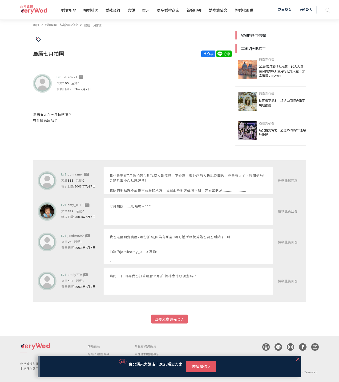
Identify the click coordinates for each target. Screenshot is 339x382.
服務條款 (94, 346)
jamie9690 (76, 235)
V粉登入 (306, 9)
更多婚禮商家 (168, 10)
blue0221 (70, 77)
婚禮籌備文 (218, 10)
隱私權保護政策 (145, 346)
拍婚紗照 (90, 10)
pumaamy (75, 174)
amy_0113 (76, 205)
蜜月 (146, 10)
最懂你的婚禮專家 (147, 354)
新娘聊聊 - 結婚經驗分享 (61, 25)
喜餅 (131, 10)
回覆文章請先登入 (169, 319)
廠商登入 (285, 9)
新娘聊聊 (194, 10)
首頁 (36, 25)
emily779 (75, 274)
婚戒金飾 (113, 10)
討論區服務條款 (98, 354)
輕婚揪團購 (243, 10)
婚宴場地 (68, 10)
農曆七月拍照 (93, 25)
